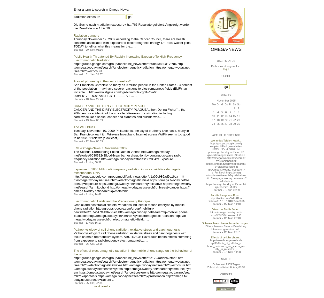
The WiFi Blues (84, 127)
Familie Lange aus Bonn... (226, 195)
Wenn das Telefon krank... (226, 140)
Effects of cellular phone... (226, 237)
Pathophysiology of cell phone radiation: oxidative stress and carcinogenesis (127, 229)
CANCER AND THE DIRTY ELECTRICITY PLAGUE (110, 106)
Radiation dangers (86, 35)
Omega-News (226, 49)
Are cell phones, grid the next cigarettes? (102, 81)
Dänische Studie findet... (226, 209)
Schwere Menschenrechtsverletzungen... (226, 223)
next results (102, 286)
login (226, 69)
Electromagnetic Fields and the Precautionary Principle (112, 201)
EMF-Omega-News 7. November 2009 (100, 148)
